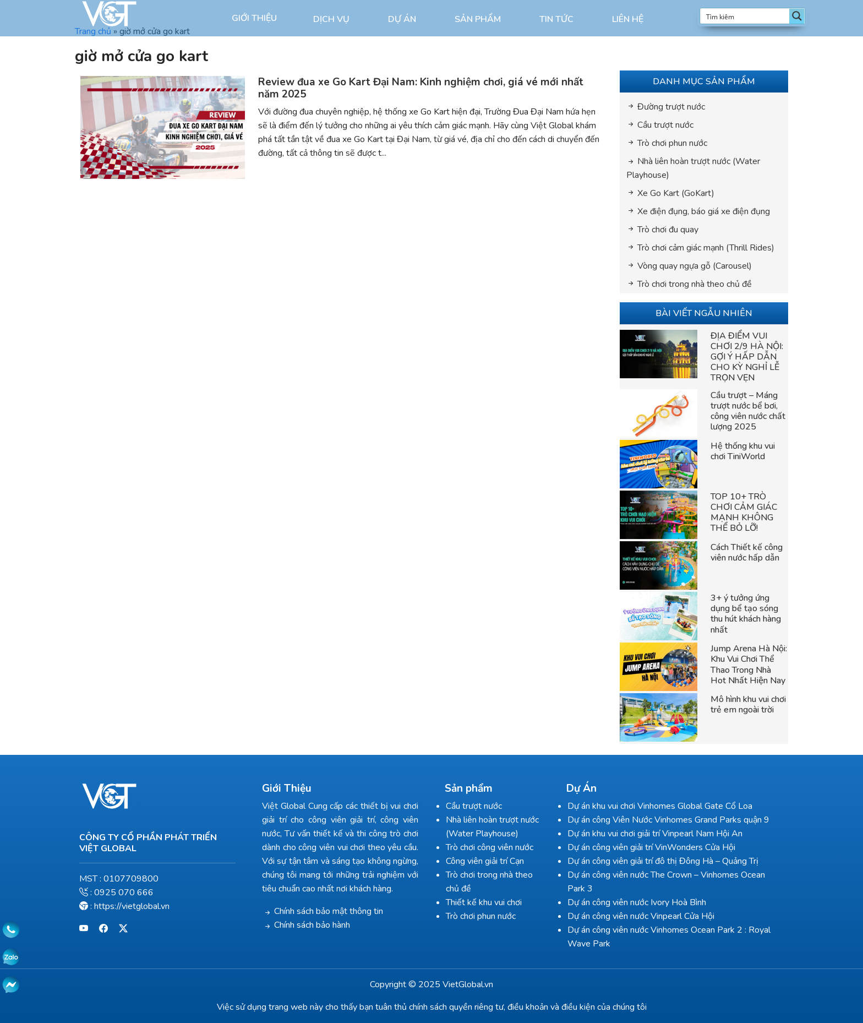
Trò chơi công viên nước (489, 847)
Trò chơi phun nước (672, 143)
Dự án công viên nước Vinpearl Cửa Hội (640, 916)
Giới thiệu (254, 18)
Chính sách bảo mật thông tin (328, 911)
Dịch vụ (331, 19)
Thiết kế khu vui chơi (484, 902)
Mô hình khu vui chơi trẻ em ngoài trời (748, 704)
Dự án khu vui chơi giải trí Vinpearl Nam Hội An (654, 834)
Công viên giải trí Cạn (485, 861)
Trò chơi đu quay (667, 230)
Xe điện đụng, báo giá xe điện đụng (703, 211)
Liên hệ (627, 19)
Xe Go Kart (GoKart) (675, 193)
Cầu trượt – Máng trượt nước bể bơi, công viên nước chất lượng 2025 (748, 411)
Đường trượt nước (671, 107)
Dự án (402, 19)
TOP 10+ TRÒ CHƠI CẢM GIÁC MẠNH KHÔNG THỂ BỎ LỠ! (744, 513)
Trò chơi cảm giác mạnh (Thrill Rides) (705, 248)
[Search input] (745, 16)
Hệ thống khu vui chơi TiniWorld (743, 451)
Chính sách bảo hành (312, 925)
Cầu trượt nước (665, 125)
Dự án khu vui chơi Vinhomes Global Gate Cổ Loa (659, 806)
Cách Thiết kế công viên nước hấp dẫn (747, 552)
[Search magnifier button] (797, 16)
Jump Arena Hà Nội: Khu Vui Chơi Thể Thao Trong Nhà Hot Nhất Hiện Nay (749, 665)
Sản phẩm (478, 19)
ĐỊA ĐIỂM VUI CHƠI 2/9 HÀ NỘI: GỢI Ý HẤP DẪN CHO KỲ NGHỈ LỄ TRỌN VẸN (747, 357)
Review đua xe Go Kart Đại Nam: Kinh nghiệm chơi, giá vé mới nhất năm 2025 (420, 88)
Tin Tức (556, 19)
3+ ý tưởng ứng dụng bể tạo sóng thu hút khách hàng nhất (746, 614)
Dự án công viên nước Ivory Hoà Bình (636, 902)
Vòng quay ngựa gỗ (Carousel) (694, 266)
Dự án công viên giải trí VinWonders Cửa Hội (651, 847)
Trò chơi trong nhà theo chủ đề (694, 284)
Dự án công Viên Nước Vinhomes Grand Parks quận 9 (668, 820)
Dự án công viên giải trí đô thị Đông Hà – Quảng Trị (662, 861)
